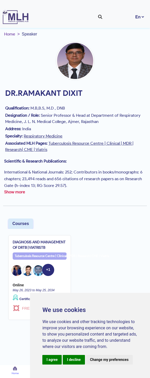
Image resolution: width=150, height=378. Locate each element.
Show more (14, 192)
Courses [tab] (20, 223)
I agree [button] (52, 360)
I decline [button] (74, 360)
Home (9, 34)
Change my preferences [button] (109, 360)
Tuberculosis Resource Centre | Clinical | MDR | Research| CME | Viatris (41, 256)
